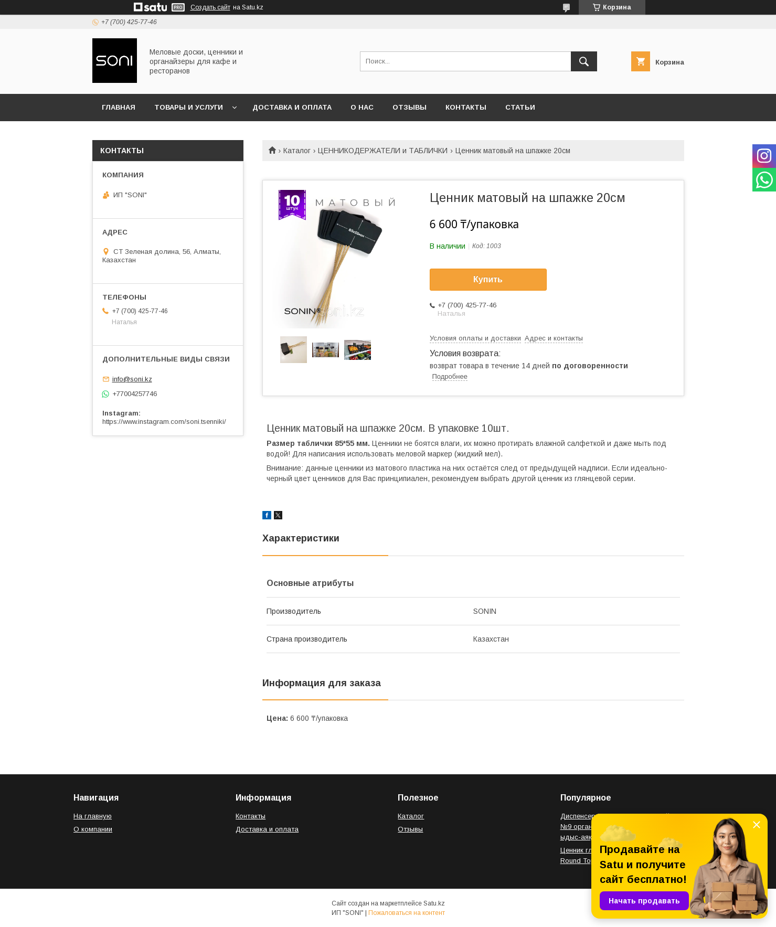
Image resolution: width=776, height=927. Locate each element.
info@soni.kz (132, 379)
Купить (488, 279)
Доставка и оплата (292, 107)
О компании (92, 829)
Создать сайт (210, 7)
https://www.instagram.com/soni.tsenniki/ (164, 421)
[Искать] (584, 61)
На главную (92, 816)
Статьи (520, 107)
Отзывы (409, 107)
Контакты (465, 107)
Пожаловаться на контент (406, 913)
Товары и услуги (188, 107)
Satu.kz (434, 903)
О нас (362, 107)
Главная (118, 107)
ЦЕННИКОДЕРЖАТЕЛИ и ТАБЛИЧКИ (383, 150)
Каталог (297, 150)
